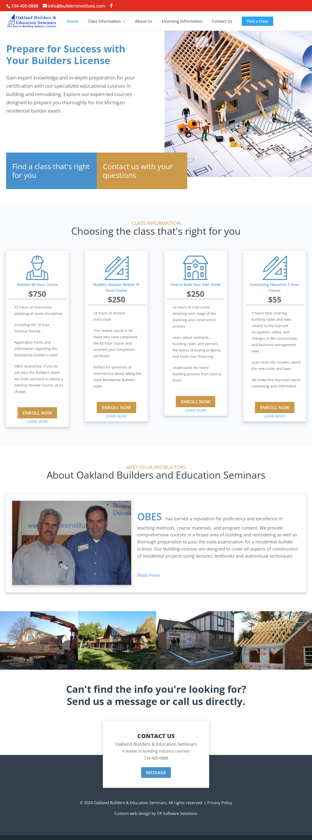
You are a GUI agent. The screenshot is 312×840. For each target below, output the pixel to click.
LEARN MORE (37, 421)
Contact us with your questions (138, 170)
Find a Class (257, 21)
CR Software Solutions (177, 813)
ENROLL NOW (37, 413)
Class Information (104, 21)
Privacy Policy (219, 802)
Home (72, 21)
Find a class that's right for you (51, 170)
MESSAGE (156, 772)
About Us (143, 21)
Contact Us (222, 21)
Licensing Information (182, 21)
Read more (148, 575)
